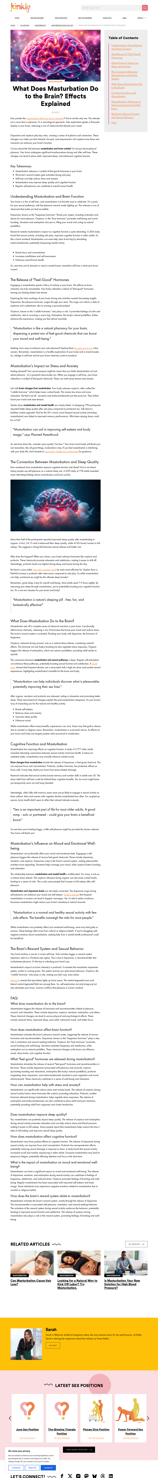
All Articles (136, 1244)
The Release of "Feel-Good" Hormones (126, 55)
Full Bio (53, 1345)
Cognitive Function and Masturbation (123, 94)
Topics (140, 18)
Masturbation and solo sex (62, 25)
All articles (24, 25)
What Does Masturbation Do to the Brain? (126, 85)
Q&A (124, 18)
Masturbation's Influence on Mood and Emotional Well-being (126, 105)
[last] (10, 1418)
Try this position (27, 1438)
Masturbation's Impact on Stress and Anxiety (124, 64)
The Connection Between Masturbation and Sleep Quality (124, 75)
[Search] (145, 8)
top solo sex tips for (83, 348)
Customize (16, 1468)
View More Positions (79, 1449)
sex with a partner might (44, 569)
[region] (32, 1460)
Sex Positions (61, 18)
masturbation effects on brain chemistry (45, 118)
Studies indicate (71, 894)
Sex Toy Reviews (85, 18)
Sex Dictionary (37, 18)
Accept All (48, 1468)
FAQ (113, 122)
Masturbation (40, 25)
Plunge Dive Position (96, 1429)
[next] (148, 1418)
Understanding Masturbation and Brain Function (126, 46)
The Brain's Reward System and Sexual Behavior (125, 115)
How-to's (107, 18)
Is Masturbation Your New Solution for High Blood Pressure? (122, 1284)
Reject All (32, 1468)
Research (14, 980)
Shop (17, 18)
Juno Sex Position (27, 1429)
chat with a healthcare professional (61, 451)
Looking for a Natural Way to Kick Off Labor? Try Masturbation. (77, 1284)
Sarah (56, 112)
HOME (12, 25)
